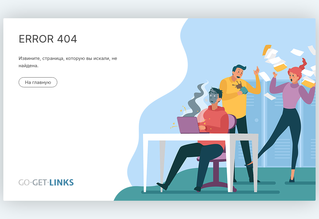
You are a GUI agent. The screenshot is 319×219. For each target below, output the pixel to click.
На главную (38, 82)
